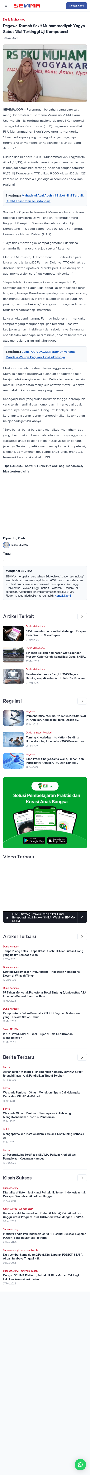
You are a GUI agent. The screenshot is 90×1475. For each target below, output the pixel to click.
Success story (10, 1188)
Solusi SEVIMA (11, 1029)
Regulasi (30, 711)
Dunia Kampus (33, 732)
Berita (6, 1067)
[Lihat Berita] (13, 633)
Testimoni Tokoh (28, 1250)
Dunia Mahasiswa (14, 19)
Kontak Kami (76, 5)
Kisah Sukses (10, 1208)
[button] (80, 1464)
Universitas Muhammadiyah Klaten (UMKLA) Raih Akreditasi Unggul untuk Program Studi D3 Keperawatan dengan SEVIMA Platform (43, 1217)
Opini (6, 1129)
